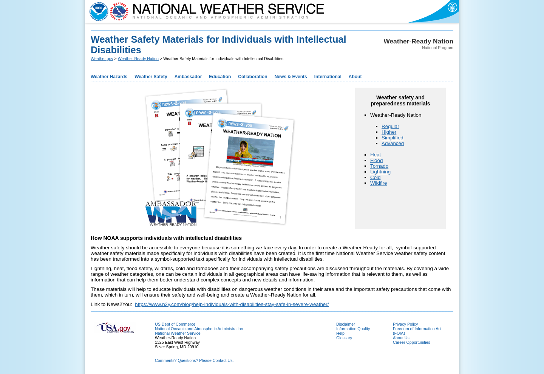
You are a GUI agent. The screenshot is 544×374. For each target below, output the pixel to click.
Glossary (344, 337)
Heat (375, 155)
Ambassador (188, 76)
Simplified (392, 138)
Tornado (379, 166)
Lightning (380, 172)
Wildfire (378, 183)
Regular (390, 126)
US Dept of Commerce (175, 324)
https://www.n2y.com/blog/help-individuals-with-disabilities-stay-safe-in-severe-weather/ (232, 304)
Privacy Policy (405, 324)
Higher (389, 132)
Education (220, 76)
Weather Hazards (109, 76)
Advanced (393, 143)
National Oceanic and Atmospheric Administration (199, 328)
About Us (401, 337)
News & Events (291, 76)
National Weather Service (178, 333)
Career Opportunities (411, 342)
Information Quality (353, 328)
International (328, 76)
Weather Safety (150, 76)
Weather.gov (102, 58)
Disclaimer (345, 324)
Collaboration (252, 76)
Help (340, 333)
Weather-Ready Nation (138, 58)
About (355, 76)
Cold (375, 177)
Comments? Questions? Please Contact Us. (194, 360)
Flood (376, 160)
